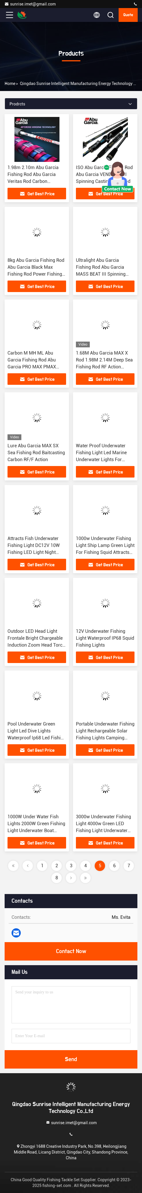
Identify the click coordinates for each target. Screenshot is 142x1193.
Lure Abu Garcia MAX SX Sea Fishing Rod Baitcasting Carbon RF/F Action (36, 452)
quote (128, 15)
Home (10, 83)
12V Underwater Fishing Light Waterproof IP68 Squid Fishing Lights (105, 638)
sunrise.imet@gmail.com (30, 4)
